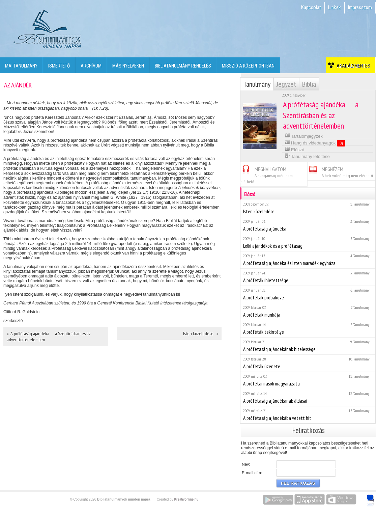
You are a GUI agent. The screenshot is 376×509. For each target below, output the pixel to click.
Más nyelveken (128, 66)
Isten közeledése (307, 208)
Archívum (91, 66)
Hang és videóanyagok (315, 142)
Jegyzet (286, 84)
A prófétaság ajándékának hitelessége (307, 345)
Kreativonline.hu (186, 499)
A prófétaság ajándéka (307, 225)
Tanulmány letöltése (307, 156)
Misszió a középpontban (248, 66)
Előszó (295, 149)
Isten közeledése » (200, 333)
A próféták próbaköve (307, 294)
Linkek (334, 7)
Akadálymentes (352, 66)
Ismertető (59, 66)
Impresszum (360, 7)
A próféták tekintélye (307, 328)
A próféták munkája (307, 311)
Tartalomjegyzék (304, 135)
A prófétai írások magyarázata (307, 380)
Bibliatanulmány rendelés (183, 66)
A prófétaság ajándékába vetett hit (307, 414)
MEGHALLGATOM (266, 174)
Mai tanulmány (21, 66)
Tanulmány (256, 84)
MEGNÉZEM (340, 171)
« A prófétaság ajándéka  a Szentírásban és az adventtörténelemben (49, 336)
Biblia (309, 84)
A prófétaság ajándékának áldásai (307, 397)
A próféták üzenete (307, 363)
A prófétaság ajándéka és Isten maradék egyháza (307, 259)
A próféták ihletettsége (307, 277)
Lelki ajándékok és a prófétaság (307, 242)
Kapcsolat (311, 7)
